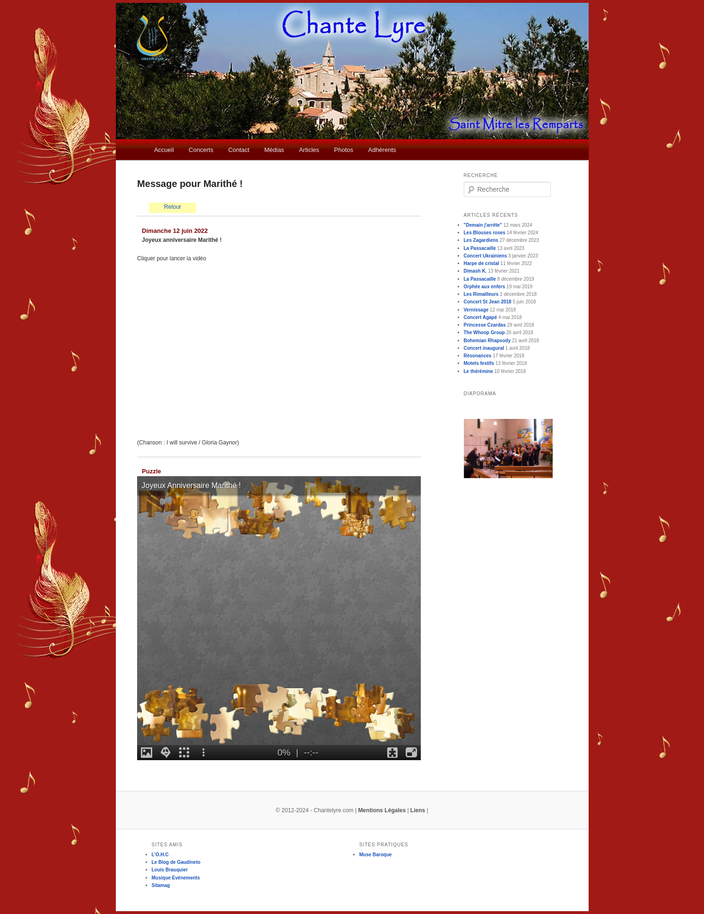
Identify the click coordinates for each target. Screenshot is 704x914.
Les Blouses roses (484, 232)
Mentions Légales (382, 810)
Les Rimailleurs (481, 294)
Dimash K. (475, 271)
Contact (239, 149)
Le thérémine (478, 371)
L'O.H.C (160, 854)
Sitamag (161, 885)
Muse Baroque (375, 854)
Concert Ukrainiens (485, 255)
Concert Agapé (480, 317)
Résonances (478, 355)
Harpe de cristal (481, 263)
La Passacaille (480, 248)
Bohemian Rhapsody (487, 340)
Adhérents (382, 149)
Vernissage (476, 309)
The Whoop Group (484, 332)
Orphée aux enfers (484, 286)
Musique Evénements (176, 877)
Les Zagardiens (481, 240)
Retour (172, 207)
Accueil (164, 149)
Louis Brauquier (170, 869)
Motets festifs (479, 363)
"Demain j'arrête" (483, 225)
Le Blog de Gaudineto (176, 862)
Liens (417, 810)
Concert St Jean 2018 (488, 301)
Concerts (201, 149)
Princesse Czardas (485, 325)
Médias (274, 149)
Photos (343, 149)
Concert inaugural (484, 348)
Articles (309, 149)
